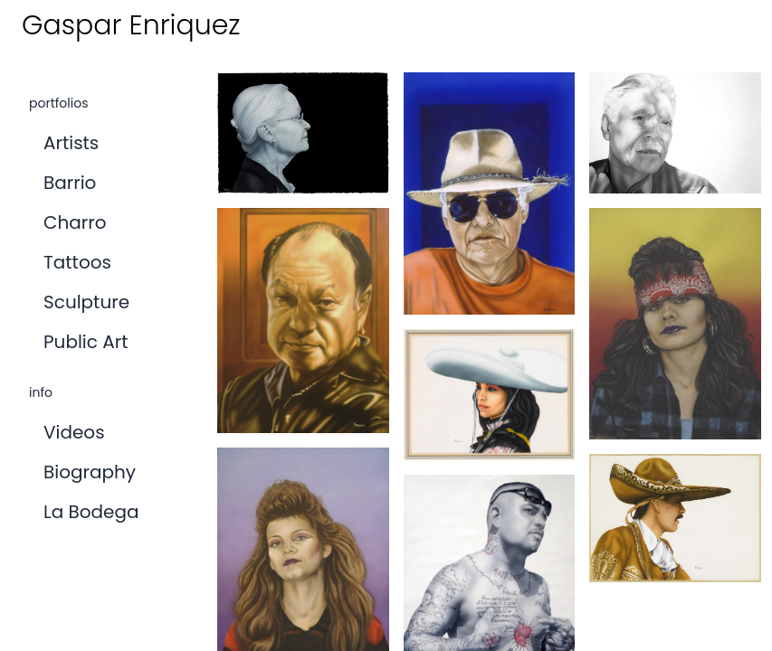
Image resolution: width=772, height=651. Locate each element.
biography (89, 472)
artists (71, 143)
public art (85, 341)
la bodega (91, 511)
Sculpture (86, 302)
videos (74, 432)
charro (74, 222)
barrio (69, 182)
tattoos (77, 262)
